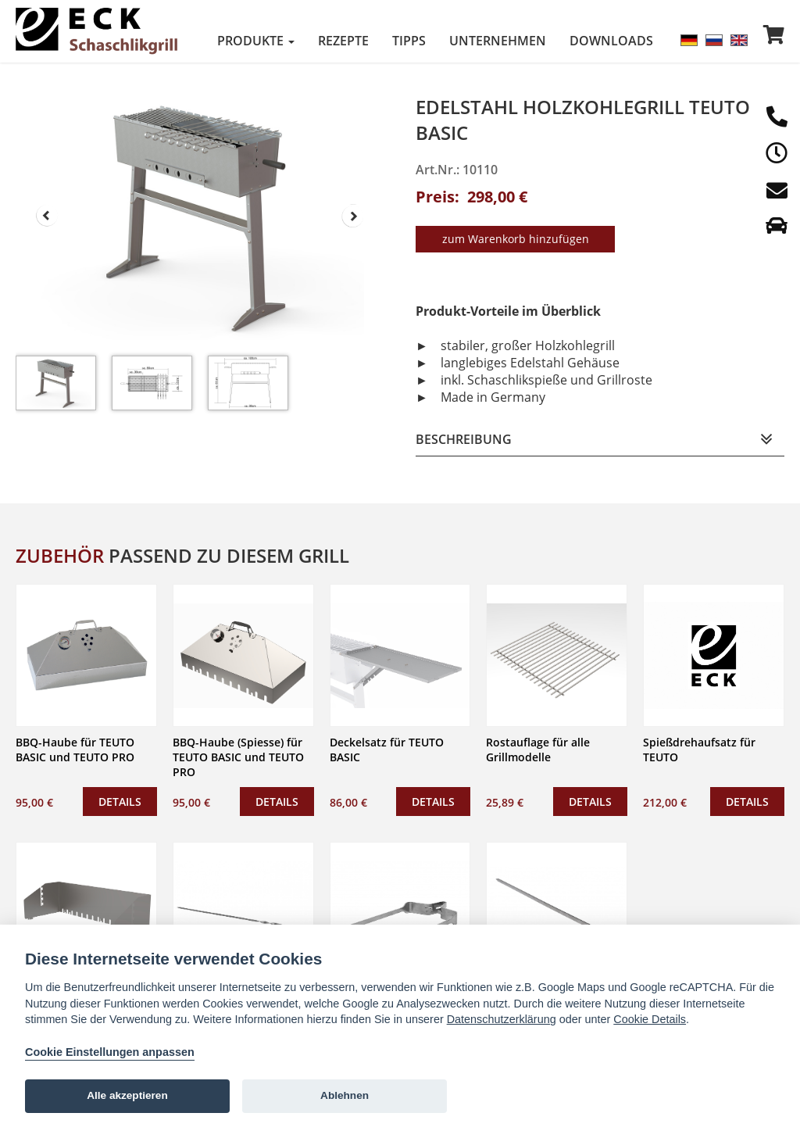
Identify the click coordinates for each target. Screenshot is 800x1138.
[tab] (600, 438)
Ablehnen (344, 1095)
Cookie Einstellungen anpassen (110, 1052)
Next (353, 215)
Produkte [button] (256, 40)
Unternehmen (497, 40)
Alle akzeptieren (127, 1095)
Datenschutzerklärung (501, 1019)
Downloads (611, 40)
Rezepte (343, 40)
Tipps (409, 40)
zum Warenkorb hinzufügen (515, 237)
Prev (47, 215)
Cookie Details (649, 1019)
